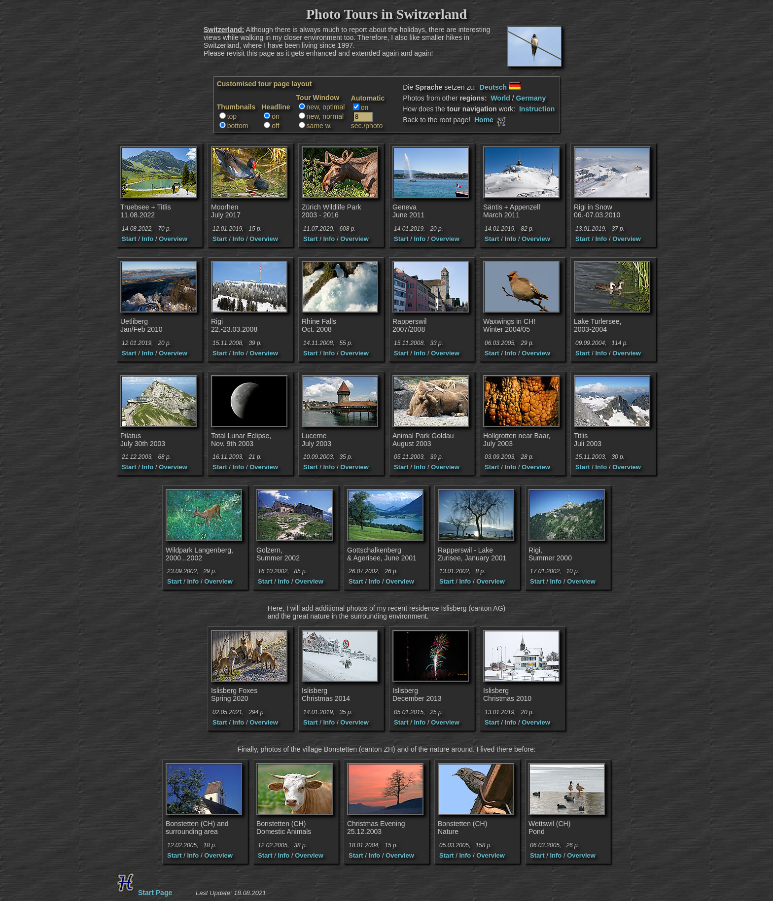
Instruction (537, 109)
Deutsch (500, 87)
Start (129, 239)
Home (491, 120)
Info (147, 239)
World (500, 98)
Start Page (143, 893)
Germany (531, 98)
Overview (173, 239)
